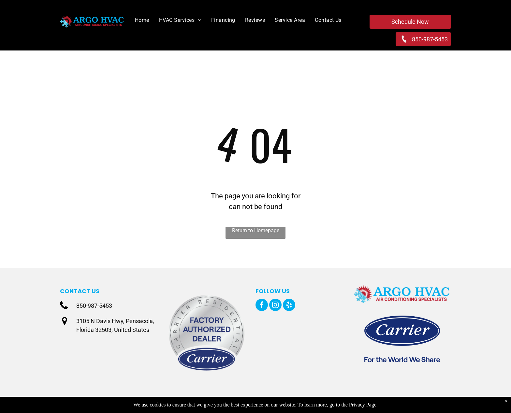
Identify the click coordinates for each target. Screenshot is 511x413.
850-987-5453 (94, 305)
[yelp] (289, 306)
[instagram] (275, 306)
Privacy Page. (363, 404)
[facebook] (262, 306)
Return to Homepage (255, 230)
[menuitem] (137, 20)
